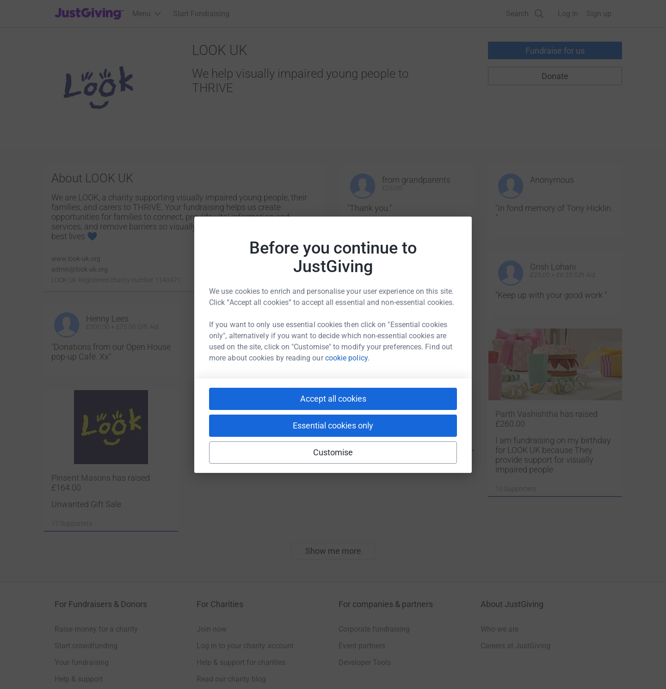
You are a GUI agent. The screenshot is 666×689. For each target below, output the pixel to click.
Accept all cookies (333, 398)
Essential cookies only (333, 425)
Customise (333, 452)
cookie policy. (347, 358)
